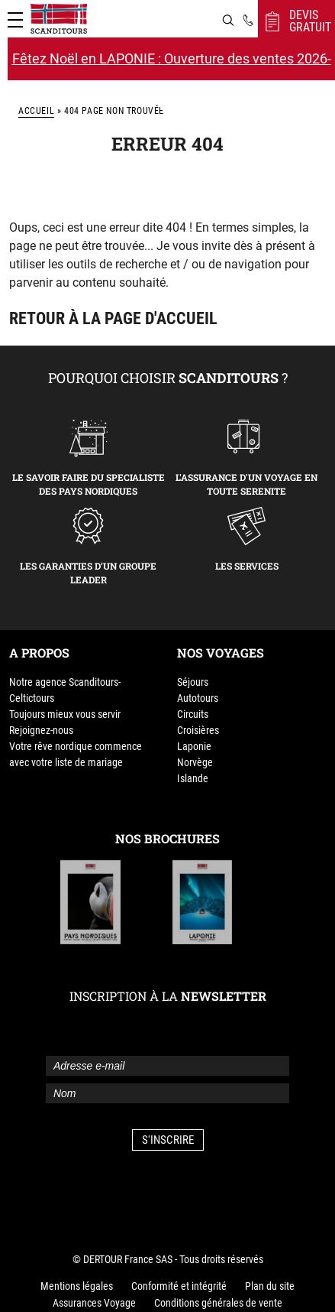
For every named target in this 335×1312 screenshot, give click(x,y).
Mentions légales (76, 1286)
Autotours (197, 698)
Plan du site (270, 1286)
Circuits (192, 714)
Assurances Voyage (94, 1303)
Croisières (198, 730)
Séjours (192, 682)
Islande (192, 778)
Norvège (195, 762)
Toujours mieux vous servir (65, 714)
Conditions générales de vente (218, 1303)
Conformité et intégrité (179, 1286)
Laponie (194, 746)
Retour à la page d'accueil (113, 318)
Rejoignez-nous (41, 730)
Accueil (36, 111)
